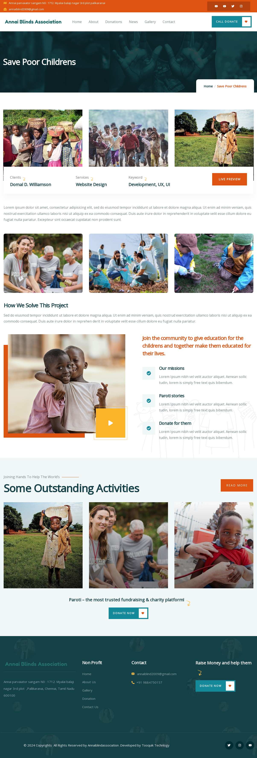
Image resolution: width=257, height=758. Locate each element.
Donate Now (124, 613)
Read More (237, 485)
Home (208, 86)
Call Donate (227, 21)
